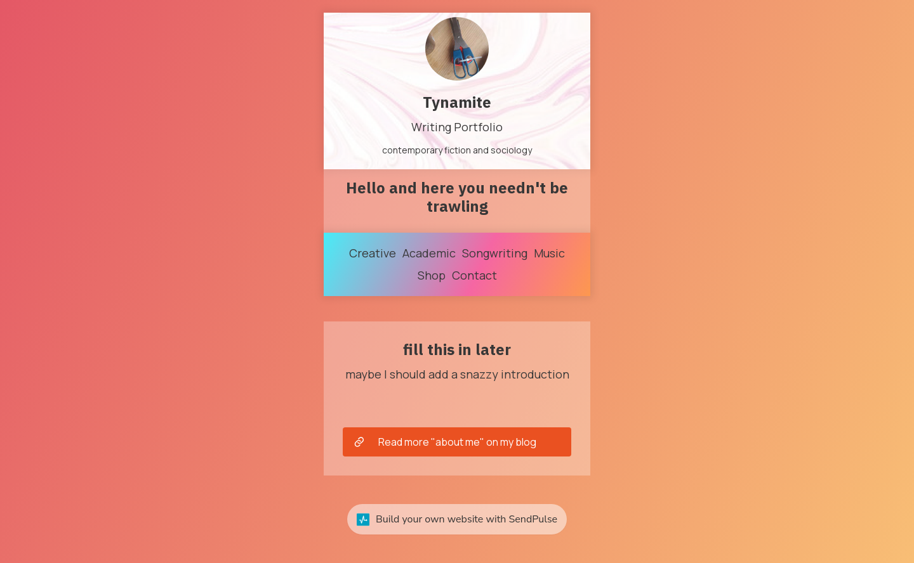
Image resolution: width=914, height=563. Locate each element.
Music (549, 253)
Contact (474, 275)
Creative (372, 253)
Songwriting (494, 253)
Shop (432, 275)
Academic (429, 253)
